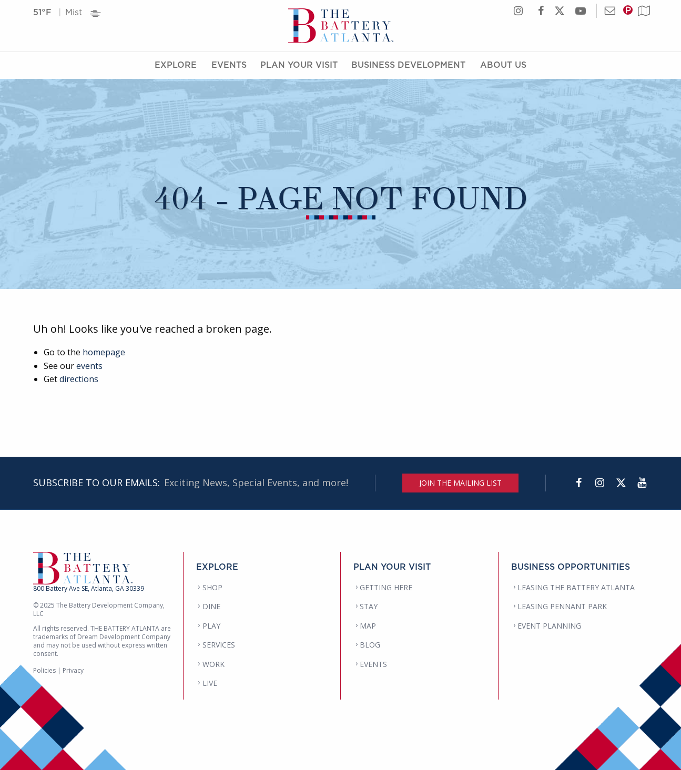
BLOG (370, 645)
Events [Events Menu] (229, 64)
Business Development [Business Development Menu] (408, 64)
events (89, 366)
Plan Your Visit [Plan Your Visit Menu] (299, 64)
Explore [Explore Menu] (176, 64)
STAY (369, 606)
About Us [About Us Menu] (503, 64)
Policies (44, 670)
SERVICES (218, 645)
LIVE (209, 683)
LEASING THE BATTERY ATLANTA (576, 587)
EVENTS (373, 664)
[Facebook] (579, 483)
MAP (368, 626)
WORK (213, 664)
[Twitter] (621, 483)
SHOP (212, 587)
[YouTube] (642, 483)
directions (78, 379)
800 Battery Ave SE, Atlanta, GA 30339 (88, 588)
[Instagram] (600, 483)
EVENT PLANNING (549, 626)
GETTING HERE (386, 587)
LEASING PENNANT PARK (562, 606)
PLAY (211, 626)
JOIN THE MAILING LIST (460, 483)
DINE (211, 606)
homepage (104, 352)
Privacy (73, 670)
